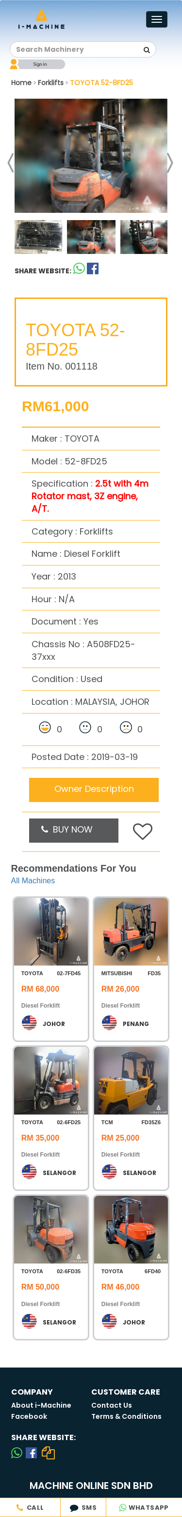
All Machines (33, 881)
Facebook (29, 1416)
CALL (30, 1507)
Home (21, 83)
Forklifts (51, 83)
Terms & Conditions (126, 1416)
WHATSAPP (144, 1507)
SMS (83, 1507)
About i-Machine (41, 1405)
